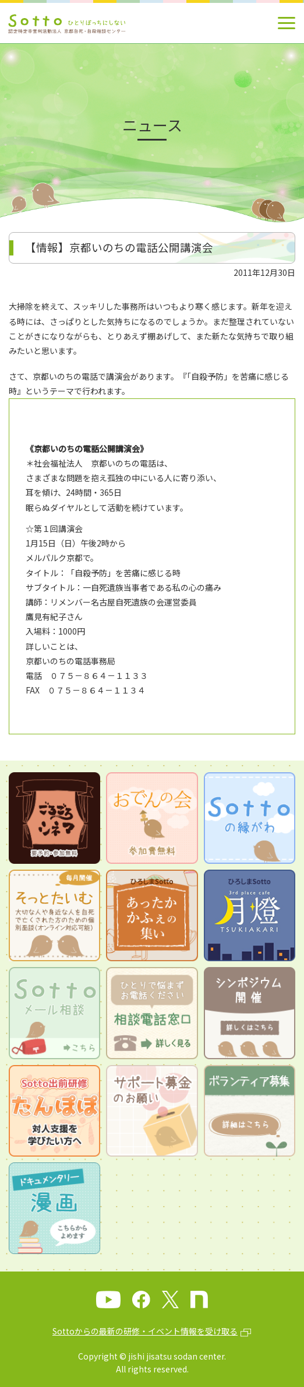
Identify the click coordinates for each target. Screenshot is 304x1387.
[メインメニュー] (286, 23)
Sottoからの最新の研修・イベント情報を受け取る (145, 1331)
